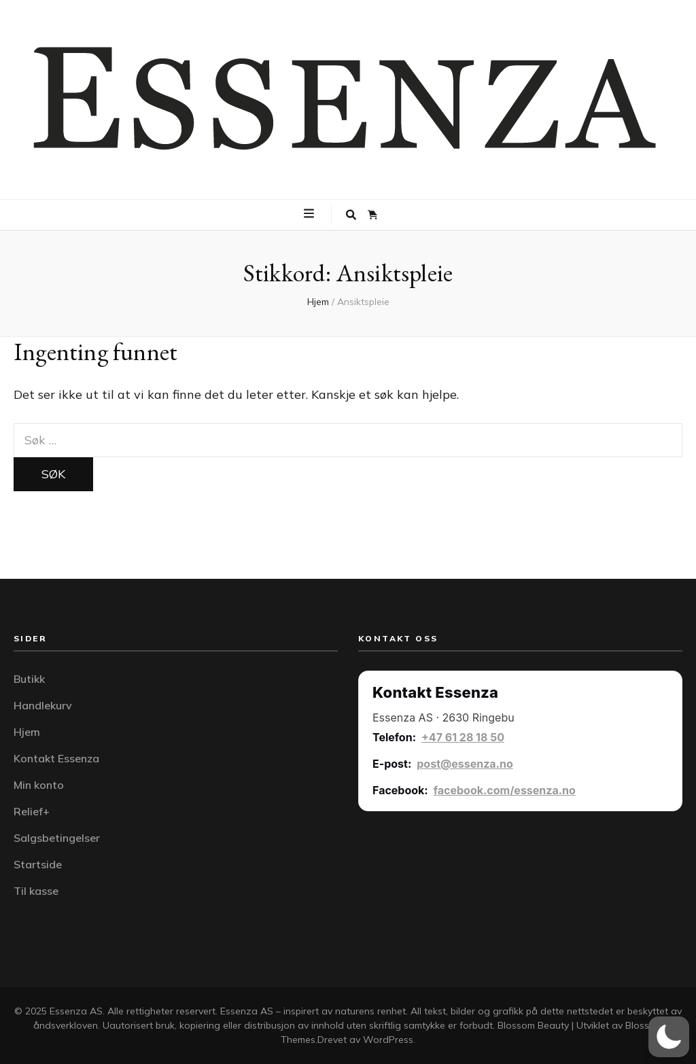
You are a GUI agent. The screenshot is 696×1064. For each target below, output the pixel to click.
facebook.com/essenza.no (505, 790)
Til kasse (36, 891)
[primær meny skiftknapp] (310, 214)
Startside (38, 864)
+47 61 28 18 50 (462, 737)
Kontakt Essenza (56, 758)
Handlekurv (43, 705)
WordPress (388, 1039)
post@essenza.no (465, 763)
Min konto (39, 785)
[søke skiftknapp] (351, 215)
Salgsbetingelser (57, 838)
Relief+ (32, 811)
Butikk (29, 679)
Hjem (27, 732)
